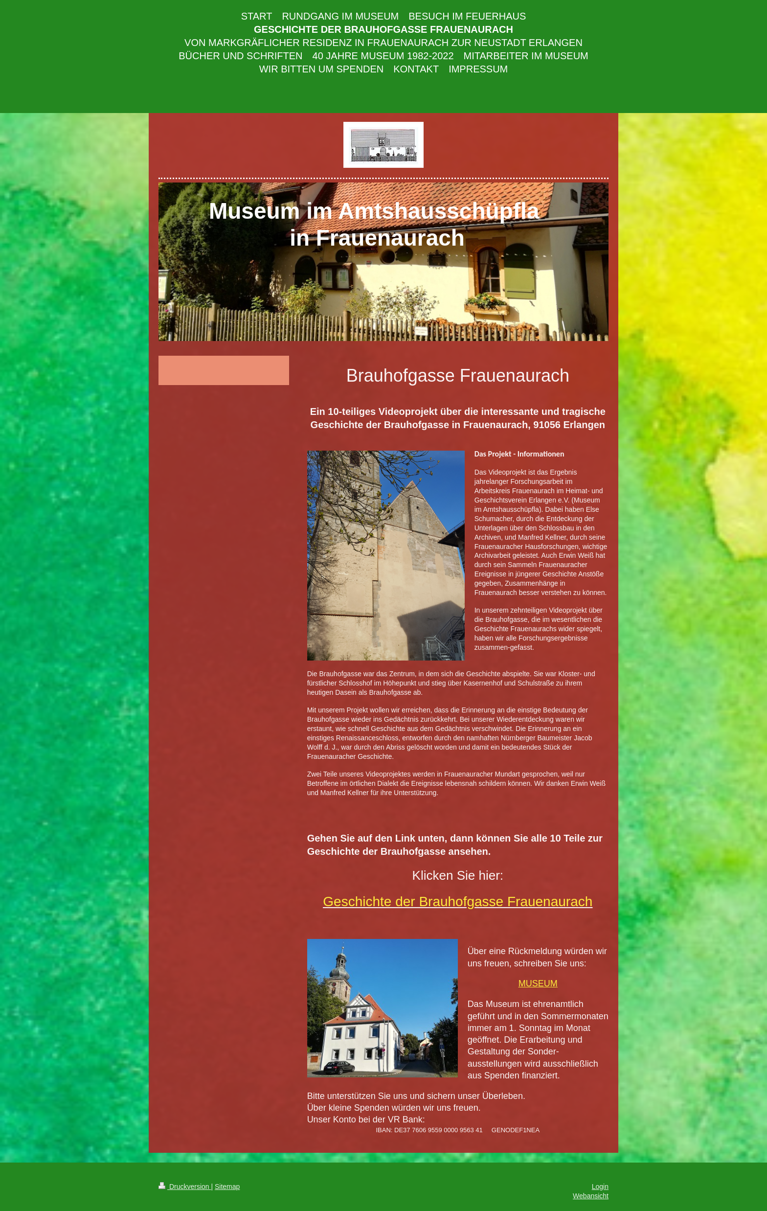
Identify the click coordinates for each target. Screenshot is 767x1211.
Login (600, 1186)
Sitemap (227, 1186)
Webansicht (591, 1196)
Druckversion (184, 1186)
